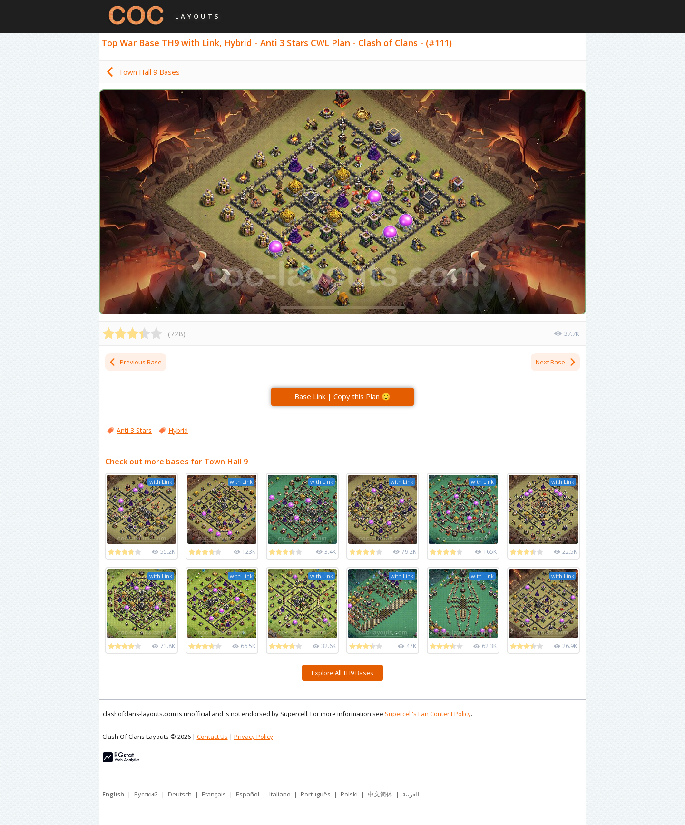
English (113, 794)
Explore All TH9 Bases (342, 672)
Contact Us (212, 736)
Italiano (280, 794)
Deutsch (180, 794)
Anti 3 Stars (134, 430)
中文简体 (380, 794)
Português (316, 794)
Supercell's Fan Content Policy (428, 713)
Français (214, 794)
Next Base (556, 362)
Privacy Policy (253, 736)
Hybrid (178, 430)
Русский (146, 794)
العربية (411, 794)
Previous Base (135, 362)
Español (247, 794)
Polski (349, 794)
